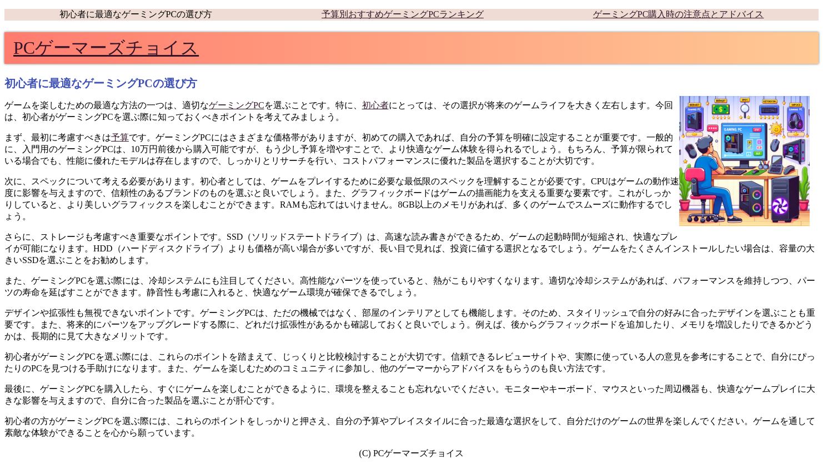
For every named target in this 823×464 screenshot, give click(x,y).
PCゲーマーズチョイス (106, 48)
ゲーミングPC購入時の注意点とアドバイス (678, 14)
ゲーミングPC (236, 105)
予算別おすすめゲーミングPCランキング (403, 14)
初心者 (375, 105)
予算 (120, 137)
